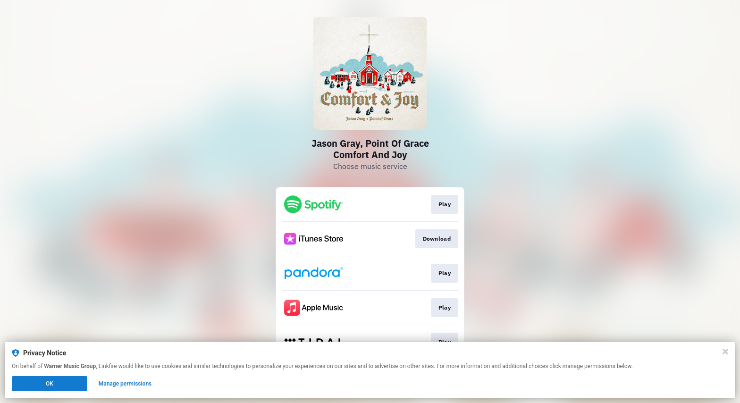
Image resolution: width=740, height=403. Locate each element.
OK (49, 383)
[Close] (725, 351)
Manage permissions (125, 383)
